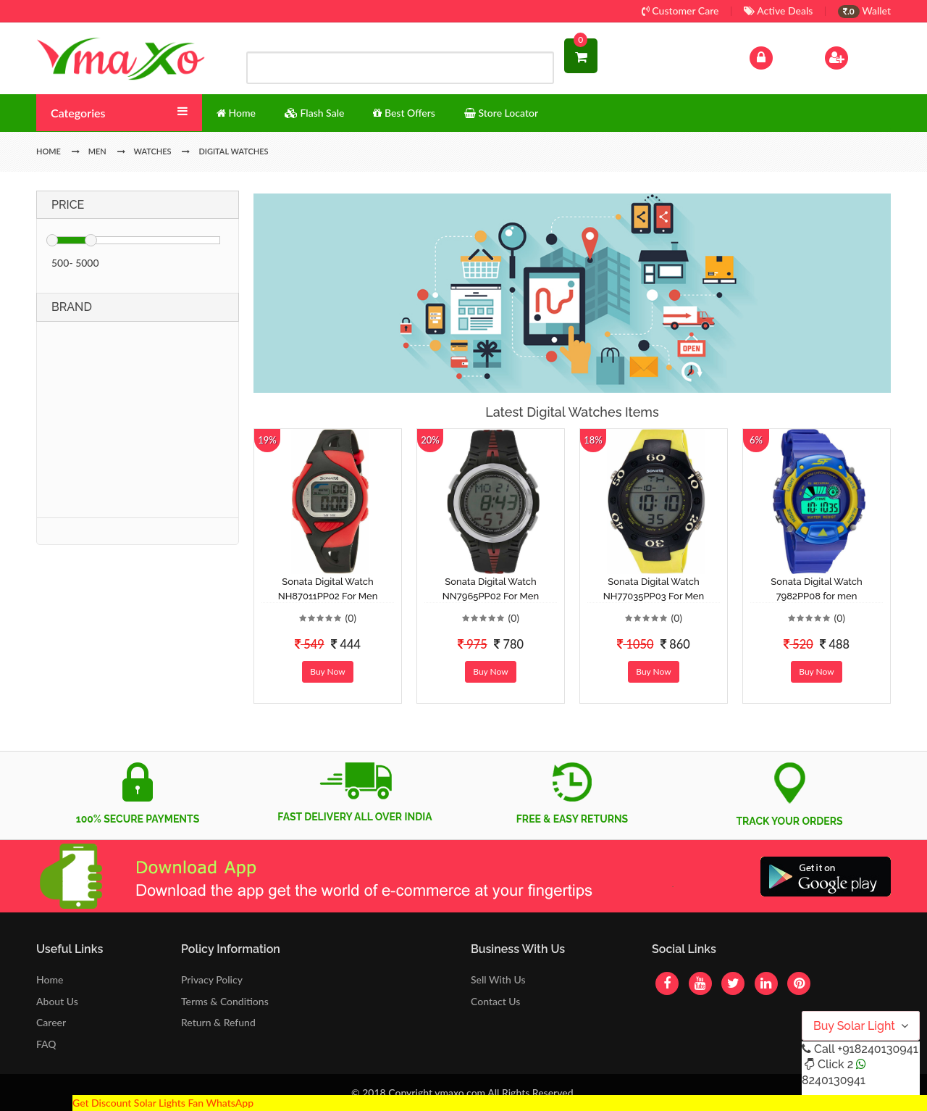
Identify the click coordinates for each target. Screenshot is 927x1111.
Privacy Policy (212, 979)
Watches (153, 151)
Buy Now (327, 671)
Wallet (864, 10)
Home (49, 979)
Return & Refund (218, 1022)
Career (51, 1022)
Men (97, 151)
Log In (776, 56)
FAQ (46, 1044)
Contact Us (495, 1001)
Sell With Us (498, 979)
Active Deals (778, 10)
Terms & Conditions (225, 1001)
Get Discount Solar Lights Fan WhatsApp (162, 1103)
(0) (350, 618)
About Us (57, 1001)
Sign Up (855, 56)
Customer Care (680, 10)
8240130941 (833, 1080)
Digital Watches (233, 151)
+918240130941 (877, 1049)
